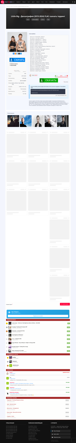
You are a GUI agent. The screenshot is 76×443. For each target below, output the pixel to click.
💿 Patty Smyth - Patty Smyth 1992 (15, 388)
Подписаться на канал (38, 315)
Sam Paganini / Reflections (17, 334)
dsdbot (36, 75)
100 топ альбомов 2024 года (11, 429)
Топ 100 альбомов (9, 433)
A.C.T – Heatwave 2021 (16, 338)
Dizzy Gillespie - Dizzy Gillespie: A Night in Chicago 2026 (23, 342)
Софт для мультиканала (33, 439)
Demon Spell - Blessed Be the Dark (14, 412)
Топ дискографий (9, 436)
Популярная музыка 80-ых (11, 432)
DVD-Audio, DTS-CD (32, 432)
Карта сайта (55, 434)
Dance (42, 19)
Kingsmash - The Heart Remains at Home (15, 400)
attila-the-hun (16, 365)
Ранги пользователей (32, 427)
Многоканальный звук (32, 433)
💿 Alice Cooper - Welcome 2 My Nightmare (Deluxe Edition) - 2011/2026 (21, 383)
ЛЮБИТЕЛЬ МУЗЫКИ (14, 392)
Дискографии (35, 19)
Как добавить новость (32, 426)
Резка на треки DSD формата (34, 430)
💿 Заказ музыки (12, 373)
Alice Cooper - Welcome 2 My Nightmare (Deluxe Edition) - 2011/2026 (26, 322)
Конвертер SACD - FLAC (33, 429)
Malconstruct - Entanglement (13, 408)
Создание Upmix (31, 436)
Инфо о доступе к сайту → (16, 313)
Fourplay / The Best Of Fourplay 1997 (19, 326)
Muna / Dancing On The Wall (18, 350)
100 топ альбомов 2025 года (11, 427)
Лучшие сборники (9, 435)
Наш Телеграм (56, 431)
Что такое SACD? (31, 435)
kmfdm (14, 357)
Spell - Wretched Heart (11, 404)
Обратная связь (56, 437)
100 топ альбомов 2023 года (11, 430)
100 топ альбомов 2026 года (11, 426)
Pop (48, 19)
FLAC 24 (7, 2)
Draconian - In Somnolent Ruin (18, 330)
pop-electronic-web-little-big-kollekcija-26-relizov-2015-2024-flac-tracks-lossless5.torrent (45, 91)
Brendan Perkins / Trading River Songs (20, 346)
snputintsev (12, 382)
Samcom (15, 361)
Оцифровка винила (32, 438)
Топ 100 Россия (9, 438)
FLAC (12, 6)
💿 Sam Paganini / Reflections (14, 393)
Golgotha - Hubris (10, 416)
